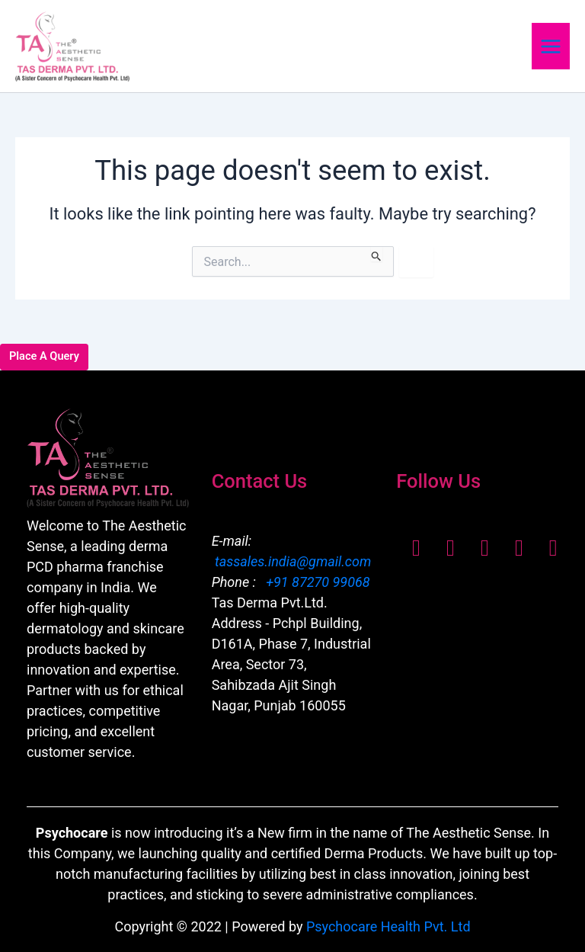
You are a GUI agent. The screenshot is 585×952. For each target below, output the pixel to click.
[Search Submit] (376, 253)
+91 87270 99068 (316, 582)
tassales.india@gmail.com (293, 561)
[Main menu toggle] (551, 46)
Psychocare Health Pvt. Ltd (388, 926)
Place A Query (44, 356)
